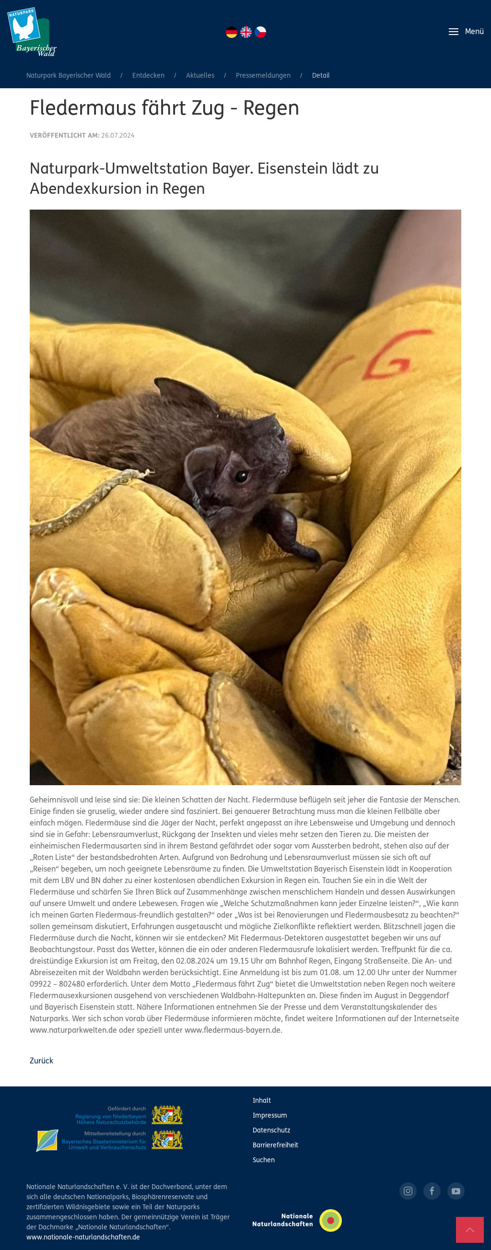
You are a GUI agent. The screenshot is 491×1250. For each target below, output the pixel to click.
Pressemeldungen (263, 76)
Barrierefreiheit (275, 1145)
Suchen (264, 1160)
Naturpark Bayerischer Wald (68, 76)
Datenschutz (271, 1130)
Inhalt (262, 1101)
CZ (260, 32)
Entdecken (148, 76)
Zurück (41, 1061)
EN (246, 32)
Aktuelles (200, 76)
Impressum (270, 1116)
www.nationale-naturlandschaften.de (83, 1237)
